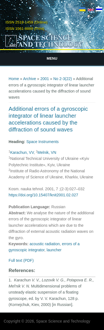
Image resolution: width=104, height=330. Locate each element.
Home (14, 78)
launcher (54, 250)
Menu (52, 58)
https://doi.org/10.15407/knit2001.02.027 (43, 195)
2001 (44, 78)
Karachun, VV (22, 152)
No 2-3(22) (62, 78)
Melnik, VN (46, 152)
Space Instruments (42, 141)
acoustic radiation (45, 244)
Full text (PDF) (21, 260)
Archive (29, 78)
